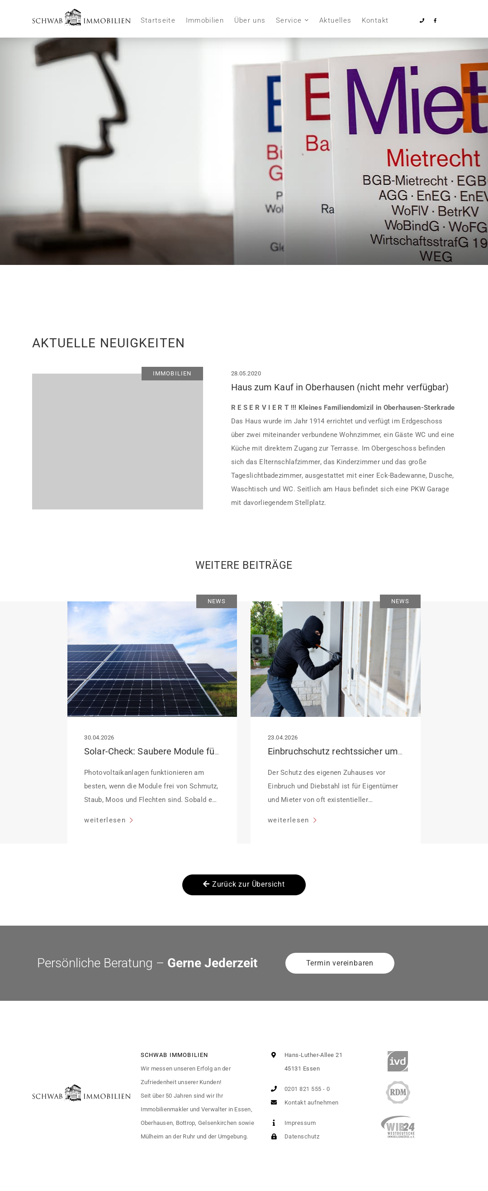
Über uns (250, 20)
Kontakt (375, 20)
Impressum (291, 1122)
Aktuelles (335, 20)
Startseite (158, 20)
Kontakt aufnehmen (303, 1102)
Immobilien (205, 20)
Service (289, 20)
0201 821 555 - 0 (298, 1088)
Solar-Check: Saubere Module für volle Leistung (180, 751)
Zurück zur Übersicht (244, 884)
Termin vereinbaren (340, 963)
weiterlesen (106, 820)
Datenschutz (293, 1136)
